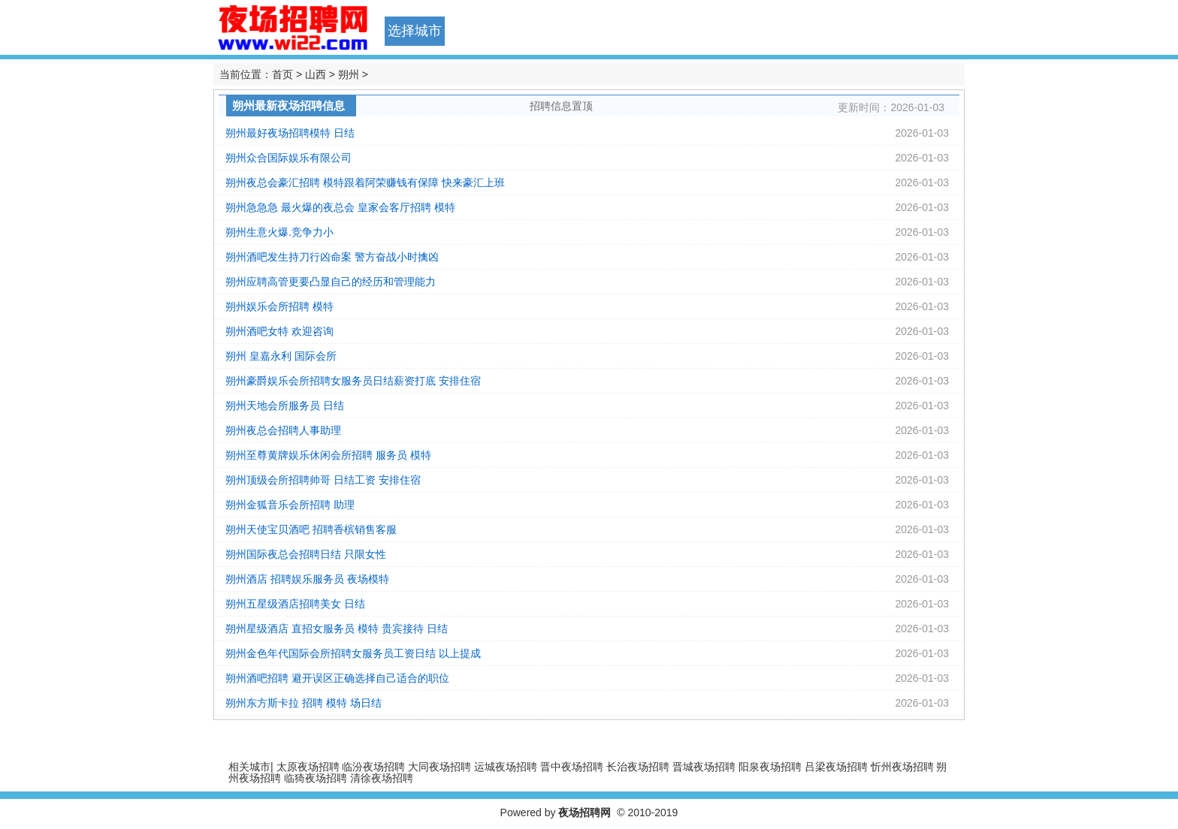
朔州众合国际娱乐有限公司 (288, 158)
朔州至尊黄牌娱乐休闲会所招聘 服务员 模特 (328, 455)
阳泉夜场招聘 (770, 767)
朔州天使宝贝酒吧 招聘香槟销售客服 (311, 529)
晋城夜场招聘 (703, 767)
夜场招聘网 (584, 812)
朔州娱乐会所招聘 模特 (279, 306)
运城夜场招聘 (505, 767)
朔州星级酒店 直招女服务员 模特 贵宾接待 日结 (336, 629)
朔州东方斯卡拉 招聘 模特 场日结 (303, 703)
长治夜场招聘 (637, 767)
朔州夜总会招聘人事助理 (283, 430)
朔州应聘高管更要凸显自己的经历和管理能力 (330, 282)
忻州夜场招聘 (902, 767)
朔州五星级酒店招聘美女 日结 (295, 604)
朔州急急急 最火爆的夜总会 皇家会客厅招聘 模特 (340, 207)
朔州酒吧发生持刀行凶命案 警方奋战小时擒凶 (332, 257)
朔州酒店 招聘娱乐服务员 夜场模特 (307, 579)
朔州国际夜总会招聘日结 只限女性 (305, 554)
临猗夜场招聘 (315, 778)
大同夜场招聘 (439, 767)
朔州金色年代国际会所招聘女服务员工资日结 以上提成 (353, 653)
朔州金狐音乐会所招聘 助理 (290, 505)
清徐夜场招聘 (381, 778)
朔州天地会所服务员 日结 (284, 405)
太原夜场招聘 (308, 767)
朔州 (348, 74)
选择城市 (415, 30)
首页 (282, 74)
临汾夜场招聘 (373, 767)
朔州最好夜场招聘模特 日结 (290, 133)
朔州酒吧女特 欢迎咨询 (279, 331)
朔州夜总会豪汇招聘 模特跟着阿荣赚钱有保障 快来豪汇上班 (365, 182)
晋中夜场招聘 (571, 767)
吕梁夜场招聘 (836, 767)
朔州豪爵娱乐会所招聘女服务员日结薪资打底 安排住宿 (353, 381)
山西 (315, 74)
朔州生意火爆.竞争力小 (279, 232)
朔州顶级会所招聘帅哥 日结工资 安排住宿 (323, 480)
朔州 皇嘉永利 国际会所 (281, 356)
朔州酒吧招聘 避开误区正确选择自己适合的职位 (337, 678)
